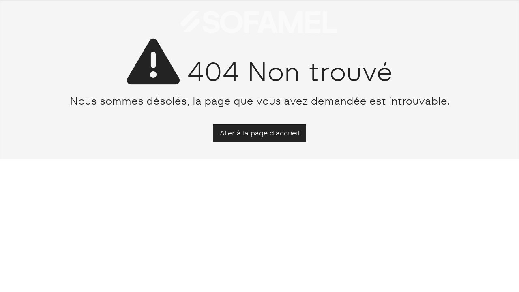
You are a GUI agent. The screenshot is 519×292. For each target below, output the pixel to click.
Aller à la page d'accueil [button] (259, 133)
